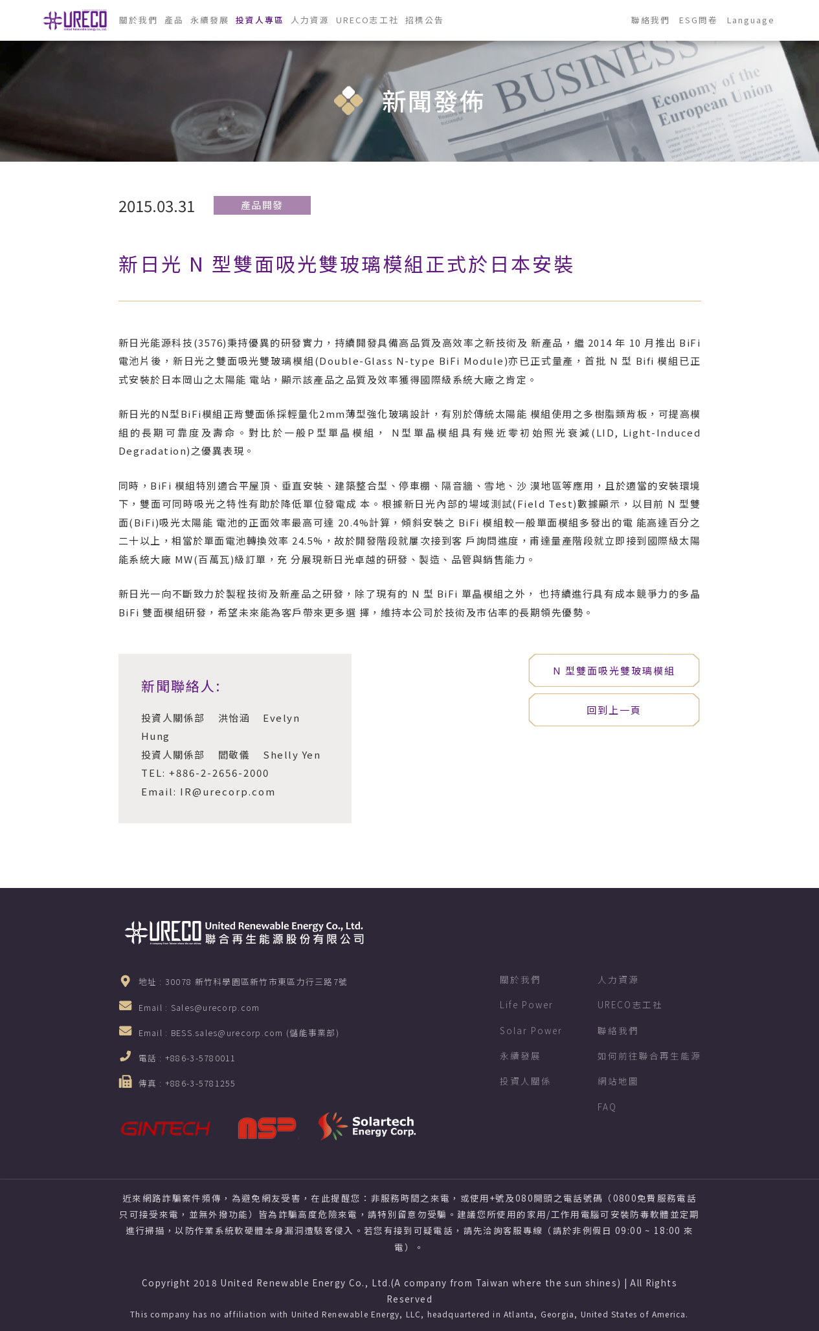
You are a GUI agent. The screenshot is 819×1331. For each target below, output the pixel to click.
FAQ (607, 1106)
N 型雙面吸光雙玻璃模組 (614, 670)
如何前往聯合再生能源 (649, 1055)
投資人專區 (260, 20)
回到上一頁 (614, 710)
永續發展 (209, 20)
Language (751, 20)
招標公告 (424, 20)
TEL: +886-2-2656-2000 (205, 772)
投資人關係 (526, 1080)
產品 (174, 20)
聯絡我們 (650, 20)
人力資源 (310, 20)
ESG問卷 (698, 20)
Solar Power (531, 1030)
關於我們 (138, 20)
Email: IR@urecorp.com (208, 791)
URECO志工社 (367, 20)
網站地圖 (618, 1080)
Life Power (527, 1004)
